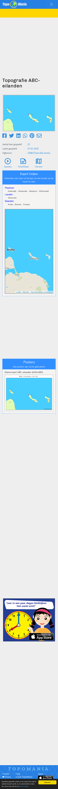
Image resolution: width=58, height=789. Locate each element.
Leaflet (18, 292)
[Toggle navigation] (51, 4)
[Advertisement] (29, 46)
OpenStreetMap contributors (41, 292)
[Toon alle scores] (42, 152)
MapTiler (26, 292)
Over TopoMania (24, 777)
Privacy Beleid (24, 786)
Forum (6, 777)
